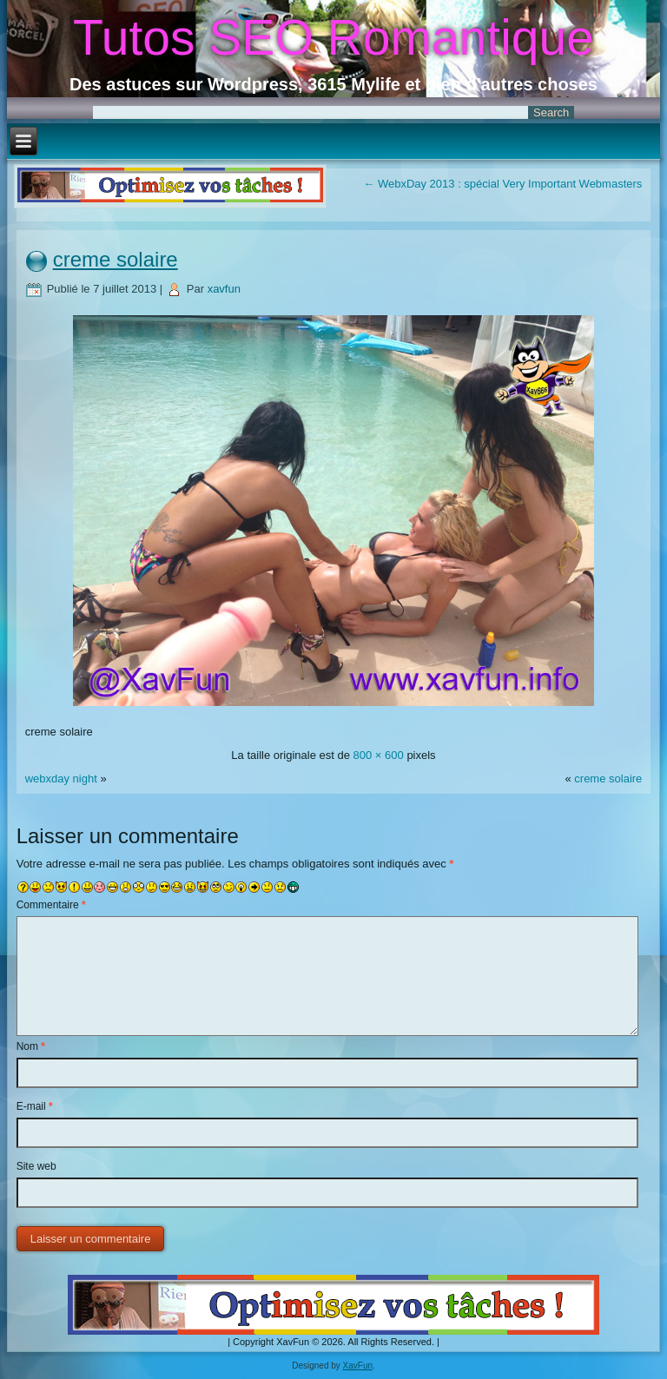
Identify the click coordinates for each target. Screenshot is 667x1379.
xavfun (224, 288)
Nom (31, 1046)
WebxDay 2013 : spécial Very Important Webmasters (502, 183)
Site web (36, 1166)
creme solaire (115, 259)
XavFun (358, 1365)
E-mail (35, 1106)
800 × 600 (378, 755)
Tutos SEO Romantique (333, 37)
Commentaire (51, 905)
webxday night (61, 778)
